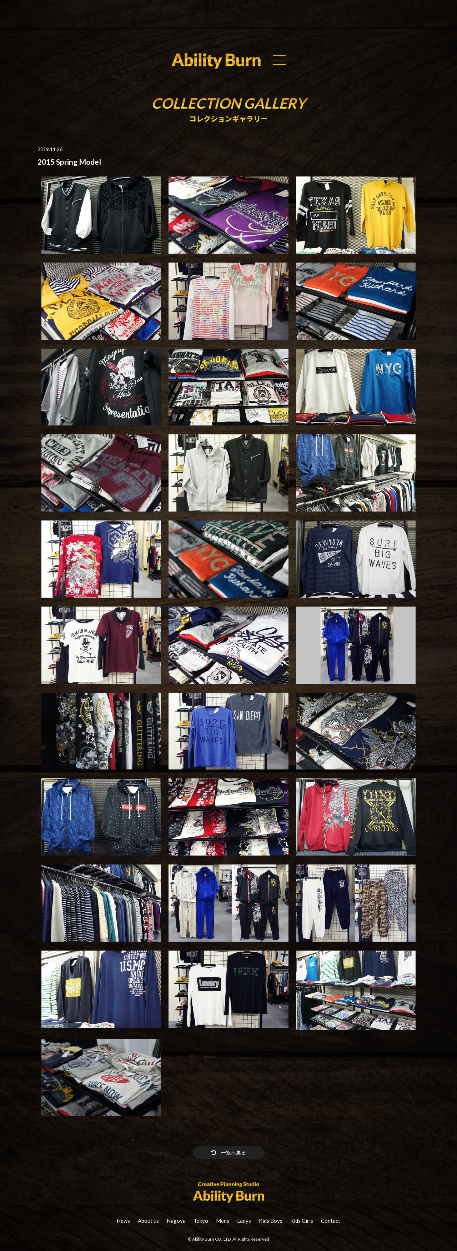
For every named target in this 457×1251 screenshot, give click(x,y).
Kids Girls (301, 1221)
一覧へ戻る (228, 1153)
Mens (222, 1221)
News (123, 1221)
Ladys (244, 1221)
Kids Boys (270, 1221)
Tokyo (201, 1221)
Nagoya (176, 1221)
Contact (330, 1221)
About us (148, 1221)
